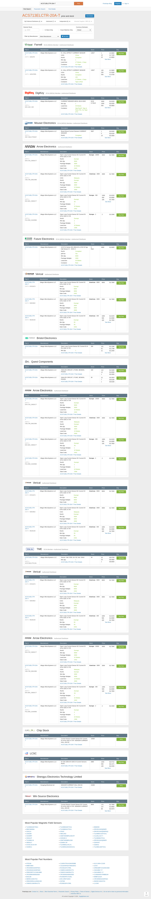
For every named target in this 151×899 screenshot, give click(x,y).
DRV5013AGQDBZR (100, 840)
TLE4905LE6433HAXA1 (67, 847)
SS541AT (29, 838)
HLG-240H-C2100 (99, 863)
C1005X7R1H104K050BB (68, 863)
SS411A (28, 831)
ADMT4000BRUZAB (66, 840)
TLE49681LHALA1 (65, 845)
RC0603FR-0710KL (66, 877)
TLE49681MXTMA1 (32, 827)
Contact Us (35, 891)
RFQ (121, 739)
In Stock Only (47, 30)
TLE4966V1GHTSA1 (100, 833)
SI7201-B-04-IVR (31, 845)
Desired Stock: (31, 29)
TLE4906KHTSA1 (99, 838)
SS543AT (97, 842)
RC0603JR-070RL (65, 883)
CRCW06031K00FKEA (101, 879)
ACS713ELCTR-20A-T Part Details (71, 67)
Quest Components (40, 361)
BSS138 (28, 877)
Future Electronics (55, 238)
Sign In (126, 3)
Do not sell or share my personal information (116, 891)
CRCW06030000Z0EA (33, 874)
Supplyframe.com (84, 896)
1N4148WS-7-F (98, 872)
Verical (42, 274)
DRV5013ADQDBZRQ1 (101, 831)
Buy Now (121, 53)
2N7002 (62, 881)
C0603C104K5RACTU (67, 872)
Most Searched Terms (51, 891)
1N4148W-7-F (98, 870)
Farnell (49, 44)
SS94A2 (96, 845)
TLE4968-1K (30, 840)
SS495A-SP (63, 842)
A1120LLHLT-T (98, 836)
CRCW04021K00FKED (33, 870)
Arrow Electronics (48, 146)
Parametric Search (64, 891)
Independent (65, 21)
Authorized (51, 21)
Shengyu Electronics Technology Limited (54, 776)
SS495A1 (29, 847)
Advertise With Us (76, 893)
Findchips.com (29, 3)
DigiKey (50, 93)
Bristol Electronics (42, 338)
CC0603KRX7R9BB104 (101, 874)
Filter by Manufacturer (31, 36)
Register (117, 3)
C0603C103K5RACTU (33, 883)
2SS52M (28, 833)
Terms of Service (85, 891)
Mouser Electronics (56, 123)
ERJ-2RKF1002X (65, 879)
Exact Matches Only (65, 30)
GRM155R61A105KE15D (34, 881)
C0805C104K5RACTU (67, 870)
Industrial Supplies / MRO (83, 21)
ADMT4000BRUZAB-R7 (67, 836)
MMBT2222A (98, 877)
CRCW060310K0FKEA (33, 868)
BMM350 (96, 827)
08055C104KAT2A (31, 879)
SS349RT (29, 836)
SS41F (62, 831)
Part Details (89, 16)
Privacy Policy (75, 891)
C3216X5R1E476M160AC (68, 865)
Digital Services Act (96, 891)
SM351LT (29, 842)
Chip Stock (38, 730)
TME (46, 549)
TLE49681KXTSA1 (66, 829)
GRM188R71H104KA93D (101, 868)
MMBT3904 (29, 865)
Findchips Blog (107, 3)
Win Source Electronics (43, 796)
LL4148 (96, 883)
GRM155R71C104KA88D (34, 872)
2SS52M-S (63, 838)
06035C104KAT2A (99, 881)
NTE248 (28, 863)
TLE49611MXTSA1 (100, 847)
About (41, 891)
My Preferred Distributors (34, 21)
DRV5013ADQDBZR (100, 829)
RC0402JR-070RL (65, 868)
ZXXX (96, 865)
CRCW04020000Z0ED (67, 874)
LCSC (32, 753)
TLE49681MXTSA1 (66, 827)
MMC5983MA (30, 829)
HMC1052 (63, 833)
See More (108, 59)
